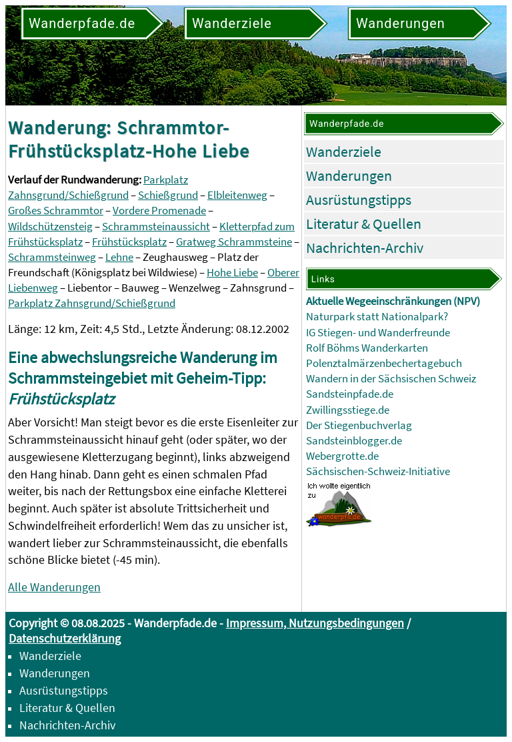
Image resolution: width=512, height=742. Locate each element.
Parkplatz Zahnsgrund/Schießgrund (91, 303)
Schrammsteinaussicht (156, 227)
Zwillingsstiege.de (347, 410)
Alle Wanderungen (54, 587)
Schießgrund (168, 195)
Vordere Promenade (159, 211)
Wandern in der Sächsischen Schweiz (391, 379)
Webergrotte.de (342, 456)
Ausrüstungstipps (358, 199)
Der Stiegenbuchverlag (359, 425)
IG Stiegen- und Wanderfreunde (378, 333)
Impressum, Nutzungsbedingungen (315, 623)
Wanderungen (349, 175)
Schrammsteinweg (52, 257)
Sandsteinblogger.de (354, 441)
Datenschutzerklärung (65, 638)
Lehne (119, 257)
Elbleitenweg (237, 195)
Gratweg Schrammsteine (234, 242)
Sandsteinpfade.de (349, 394)
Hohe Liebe (232, 273)
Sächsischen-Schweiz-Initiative (378, 471)
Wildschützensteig (50, 227)
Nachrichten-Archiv (364, 247)
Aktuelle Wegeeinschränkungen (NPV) (393, 301)
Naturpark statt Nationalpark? (377, 317)
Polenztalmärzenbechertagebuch (384, 363)
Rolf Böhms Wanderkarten (367, 348)
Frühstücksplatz (129, 242)
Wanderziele (343, 151)
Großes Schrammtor (55, 211)
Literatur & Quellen (363, 223)
